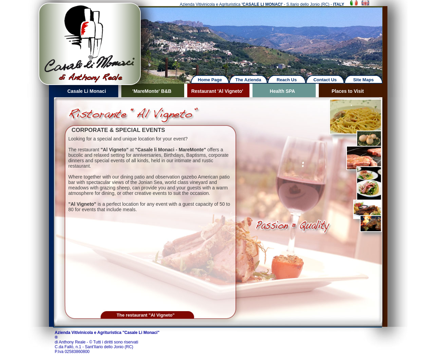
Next (269, 37)
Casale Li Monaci (86, 91)
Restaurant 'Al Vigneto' (217, 91)
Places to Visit (348, 91)
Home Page (210, 79)
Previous (22, 37)
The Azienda (248, 79)
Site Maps (363, 79)
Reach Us (287, 79)
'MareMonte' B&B (152, 91)
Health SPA (282, 91)
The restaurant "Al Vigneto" (145, 315)
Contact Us (325, 79)
